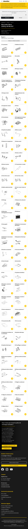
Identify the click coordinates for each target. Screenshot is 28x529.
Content (3, 514)
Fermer (20, 17)
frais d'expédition (19, 521)
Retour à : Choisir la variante (14, 40)
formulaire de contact (5, 486)
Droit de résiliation (5, 509)
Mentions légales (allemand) (6, 505)
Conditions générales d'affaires (7, 511)
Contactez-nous (7, 448)
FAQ (2, 499)
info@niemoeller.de (5, 484)
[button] (2, 1)
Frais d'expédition (4, 495)
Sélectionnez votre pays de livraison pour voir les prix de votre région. (14, 12)
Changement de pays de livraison (7, 521)
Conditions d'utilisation (5, 507)
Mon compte (3, 493)
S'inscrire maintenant (14, 465)
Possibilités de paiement (6, 497)
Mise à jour (7, 17)
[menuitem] (3, 22)
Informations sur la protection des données (10, 513)
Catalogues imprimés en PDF (9, 445)
